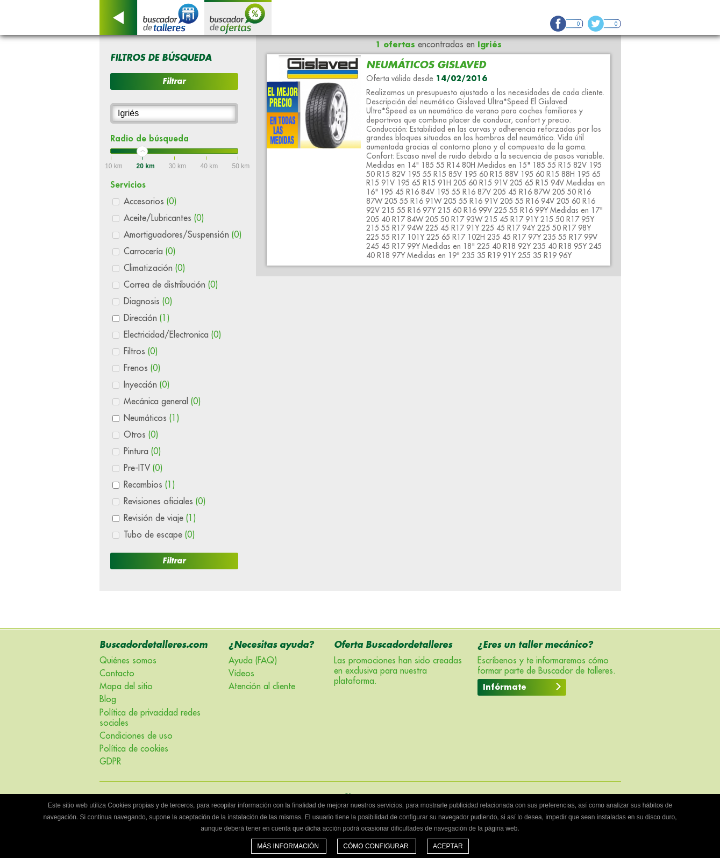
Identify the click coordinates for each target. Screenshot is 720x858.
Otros (141, 435)
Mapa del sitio (126, 686)
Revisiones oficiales (164, 501)
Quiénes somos (127, 660)
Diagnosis (148, 301)
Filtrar (174, 81)
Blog (107, 699)
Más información (288, 846)
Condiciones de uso (136, 736)
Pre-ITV (143, 468)
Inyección (146, 385)
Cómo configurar (376, 846)
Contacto (116, 673)
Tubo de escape (159, 535)
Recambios (149, 485)
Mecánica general (162, 401)
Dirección (146, 318)
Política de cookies (133, 749)
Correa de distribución (171, 285)
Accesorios (150, 201)
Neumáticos (151, 418)
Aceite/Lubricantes (164, 218)
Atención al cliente (262, 686)
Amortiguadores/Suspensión (182, 235)
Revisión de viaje (160, 518)
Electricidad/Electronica (172, 335)
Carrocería (149, 251)
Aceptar (448, 846)
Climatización (154, 268)
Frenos (142, 368)
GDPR (110, 761)
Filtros (141, 351)
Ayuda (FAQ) (253, 660)
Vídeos (241, 673)
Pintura (142, 451)
